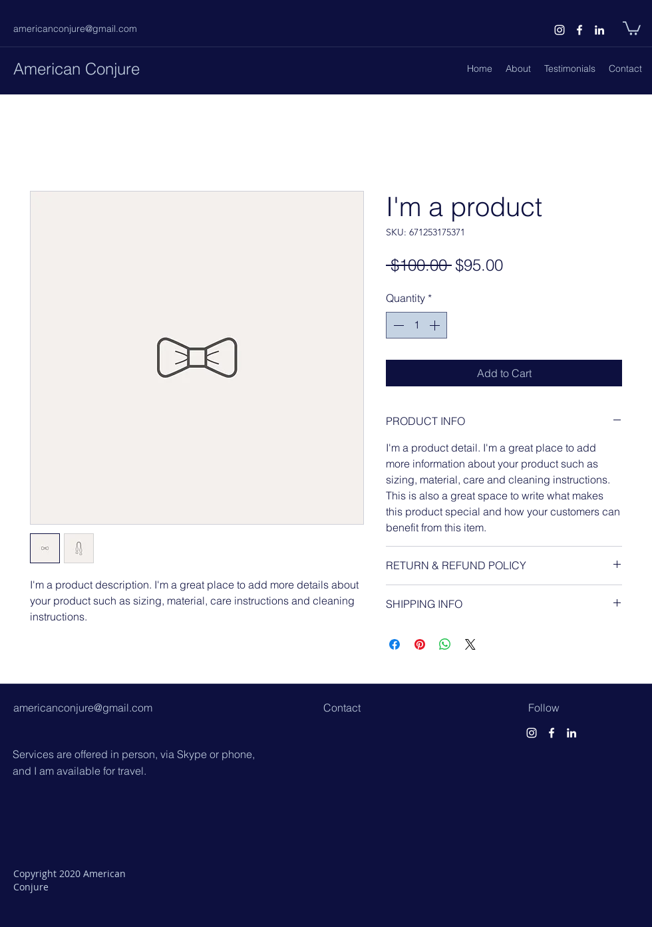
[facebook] (579, 30)
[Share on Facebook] (395, 644)
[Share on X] (470, 644)
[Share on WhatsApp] (445, 644)
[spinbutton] (416, 325)
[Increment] (435, 325)
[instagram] (559, 30)
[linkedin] (599, 30)
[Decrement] (397, 325)
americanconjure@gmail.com (75, 29)
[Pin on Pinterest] (420, 644)
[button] (632, 27)
